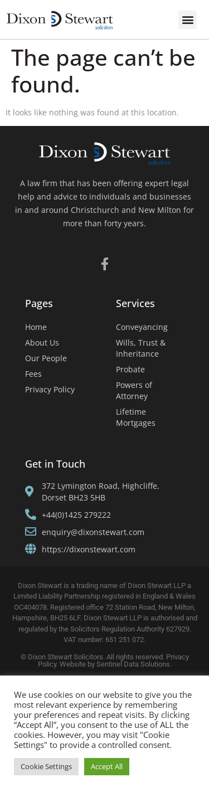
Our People (46, 358)
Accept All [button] (107, 766)
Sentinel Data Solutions (133, 664)
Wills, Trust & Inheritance (141, 348)
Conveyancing (142, 327)
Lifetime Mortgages (135, 417)
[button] (187, 20)
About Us (42, 342)
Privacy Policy (50, 389)
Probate (130, 369)
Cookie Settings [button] (46, 766)
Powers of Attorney (134, 390)
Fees (33, 373)
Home (36, 327)
